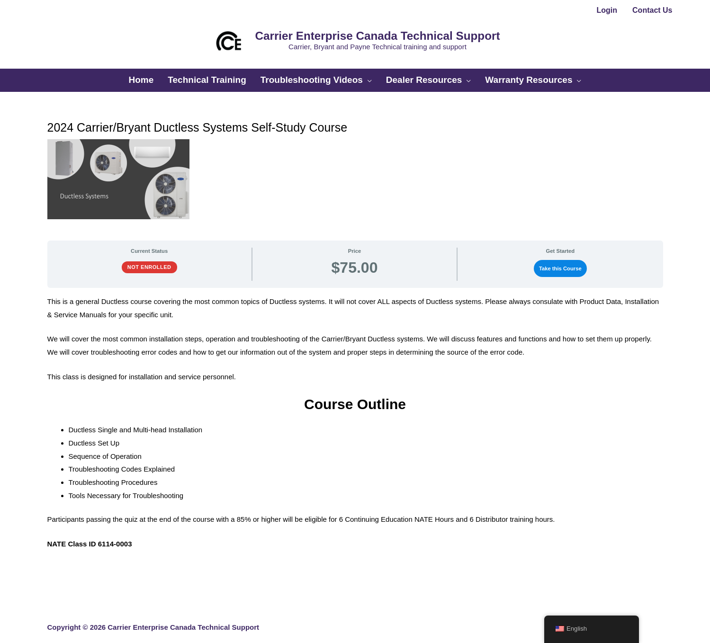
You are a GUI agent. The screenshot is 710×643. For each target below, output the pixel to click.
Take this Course (560, 259)
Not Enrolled (149, 257)
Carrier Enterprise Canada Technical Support (370, 32)
